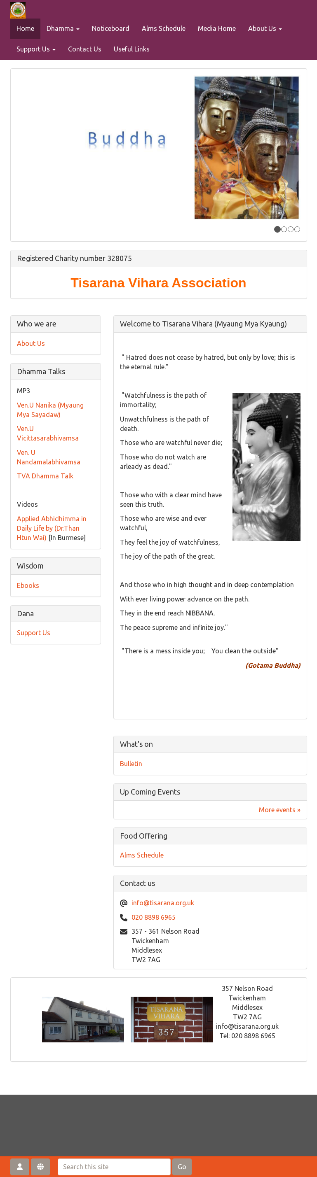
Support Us (36, 49)
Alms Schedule (164, 28)
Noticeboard (110, 28)
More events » (280, 809)
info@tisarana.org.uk (162, 903)
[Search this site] (114, 1166)
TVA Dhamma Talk (45, 476)
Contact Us (84, 49)
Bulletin (131, 763)
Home (25, 28)
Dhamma (63, 28)
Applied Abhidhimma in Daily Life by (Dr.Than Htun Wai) (52, 528)
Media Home (217, 28)
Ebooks (28, 585)
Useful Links (132, 49)
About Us (265, 28)
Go (182, 1166)
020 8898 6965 (153, 917)
